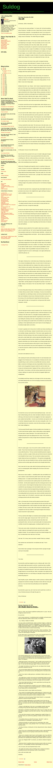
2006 (3, 93)
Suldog (11, 7)
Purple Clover (4, 43)
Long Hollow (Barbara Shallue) (7, 147)
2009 (3, 89)
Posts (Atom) (27, 764)
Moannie (3, 226)
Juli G (2, 196)
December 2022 (6, 70)
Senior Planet (4, 48)
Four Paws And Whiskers (6, 179)
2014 (3, 83)
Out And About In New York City (7, 126)
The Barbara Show (5, 218)
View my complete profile (6, 33)
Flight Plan (3, 202)
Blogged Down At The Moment (7, 209)
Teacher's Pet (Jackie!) (5, 132)
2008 (3, 91)
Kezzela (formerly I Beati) (6, 195)
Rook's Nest (3, 171)
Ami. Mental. (3, 207)
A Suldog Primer (4, 244)
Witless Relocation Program (6, 213)
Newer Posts (21, 761)
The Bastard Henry (5, 201)
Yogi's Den (3, 212)
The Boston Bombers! (5, 238)
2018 (3, 78)
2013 (3, 84)
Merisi (2, 167)
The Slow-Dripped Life (5, 206)
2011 (3, 87)
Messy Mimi (3, 137)
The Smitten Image (5, 121)
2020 (3, 75)
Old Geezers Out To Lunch (6, 194)
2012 (3, 86)
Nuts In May (3, 183)
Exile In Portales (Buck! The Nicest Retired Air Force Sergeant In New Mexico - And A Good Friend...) (8, 230)
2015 (3, 82)
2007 (3, 92)
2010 (3, 88)
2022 (3, 69)
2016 (3, 80)
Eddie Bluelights (4, 188)
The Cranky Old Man (5, 153)
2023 (3, 68)
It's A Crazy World (4, 211)
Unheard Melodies (4, 175)
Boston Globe (4, 42)
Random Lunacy (4, 217)
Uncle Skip (3, 117)
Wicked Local (4, 45)
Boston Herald (4, 40)
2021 (3, 74)
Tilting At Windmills (5, 210)
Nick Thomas (3, 221)
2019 (3, 76)
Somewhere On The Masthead (7, 106)
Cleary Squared (4, 220)
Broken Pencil (4, 47)
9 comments (21, 758)
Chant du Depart (4, 111)
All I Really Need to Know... (28, 607)
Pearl (2, 142)
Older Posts (49, 761)
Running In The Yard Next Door (7, 159)
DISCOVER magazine (6, 41)
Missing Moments (4, 200)
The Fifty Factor (4, 198)
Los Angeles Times (5, 44)
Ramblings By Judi (5, 203)
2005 (3, 95)
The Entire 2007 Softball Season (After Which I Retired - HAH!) (9, 237)
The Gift (21, 19)
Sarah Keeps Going (5, 197)
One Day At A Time (5, 199)
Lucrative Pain (4, 193)
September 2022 (6, 73)
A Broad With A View (5, 185)
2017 (3, 79)
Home (35, 761)
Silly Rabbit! (3, 216)
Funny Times (4, 46)
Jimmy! (2, 219)
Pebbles (2, 184)
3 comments (21, 602)
